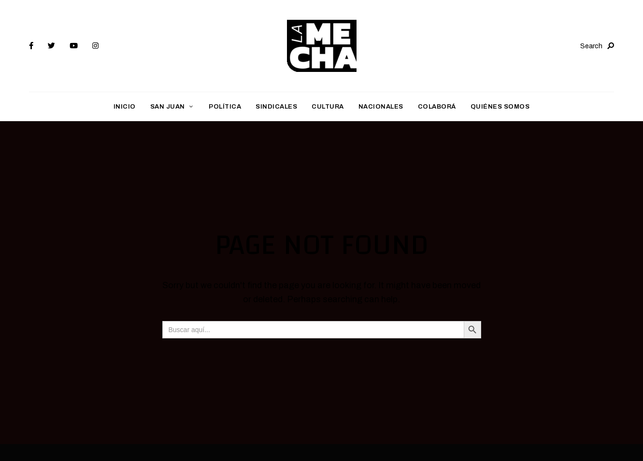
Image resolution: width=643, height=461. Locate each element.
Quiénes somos (500, 106)
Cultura (328, 106)
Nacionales (380, 106)
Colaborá (437, 106)
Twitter (51, 46)
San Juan (167, 106)
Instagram (95, 46)
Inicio (125, 106)
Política (225, 106)
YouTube (73, 46)
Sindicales (276, 106)
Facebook (31, 46)
